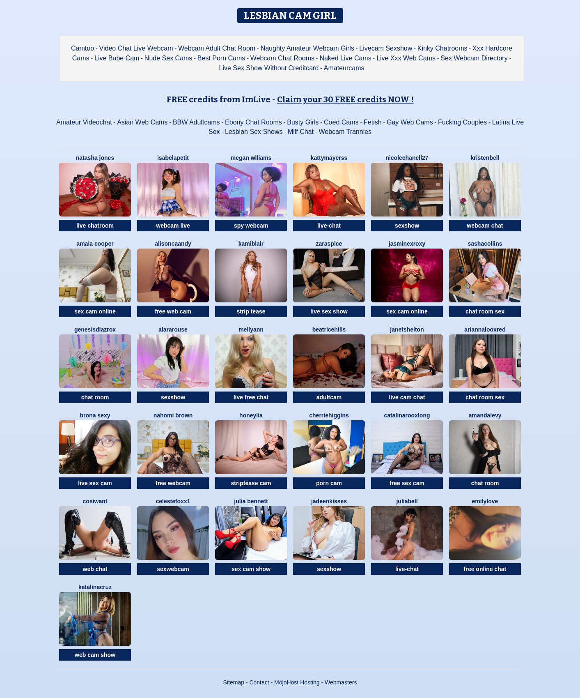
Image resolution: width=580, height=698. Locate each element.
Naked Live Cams (345, 58)
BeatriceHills (329, 329)
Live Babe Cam (116, 58)
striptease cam (251, 483)
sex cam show (251, 569)
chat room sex (484, 311)
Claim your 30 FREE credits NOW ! (345, 99)
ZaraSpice (329, 243)
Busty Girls (303, 122)
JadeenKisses (329, 501)
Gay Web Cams (410, 122)
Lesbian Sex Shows (254, 131)
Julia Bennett (251, 501)
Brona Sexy (95, 415)
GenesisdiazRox (95, 329)
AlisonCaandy (173, 243)
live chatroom (95, 225)
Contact (259, 682)
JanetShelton (407, 329)
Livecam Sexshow (385, 48)
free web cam (173, 311)
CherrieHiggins (328, 415)
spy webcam (251, 225)
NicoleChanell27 (406, 157)
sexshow (407, 225)
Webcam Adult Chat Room (216, 48)
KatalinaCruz (95, 587)
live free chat (251, 397)
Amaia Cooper (94, 243)
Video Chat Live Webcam (136, 48)
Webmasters (341, 682)
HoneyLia (251, 415)
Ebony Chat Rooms (253, 122)
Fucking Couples (462, 122)
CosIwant (95, 501)
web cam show (95, 655)
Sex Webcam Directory (473, 58)
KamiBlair (251, 243)
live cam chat (407, 397)
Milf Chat (301, 131)
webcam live (173, 225)
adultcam (329, 397)
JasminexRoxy (407, 243)
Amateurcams (344, 68)
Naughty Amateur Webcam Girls (307, 48)
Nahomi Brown (173, 415)
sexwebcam (173, 569)
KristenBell (484, 157)
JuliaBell (406, 501)
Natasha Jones (95, 157)
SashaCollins (485, 243)
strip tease (250, 311)
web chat (95, 569)
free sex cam (407, 483)
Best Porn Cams (221, 58)
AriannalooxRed (484, 329)
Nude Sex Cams (168, 58)
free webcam (173, 483)
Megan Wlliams (251, 157)
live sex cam (95, 483)
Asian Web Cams (142, 122)
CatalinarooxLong (407, 415)
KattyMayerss (329, 157)
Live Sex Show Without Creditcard (269, 68)
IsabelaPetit (173, 157)
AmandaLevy (484, 415)
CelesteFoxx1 (173, 501)
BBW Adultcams (196, 122)
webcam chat (485, 225)
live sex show (328, 311)
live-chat (329, 225)
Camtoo (82, 48)
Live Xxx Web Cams (406, 58)
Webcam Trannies (345, 131)
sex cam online (94, 311)
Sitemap (233, 682)
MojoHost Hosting (297, 682)
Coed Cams (341, 122)
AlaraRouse (173, 329)
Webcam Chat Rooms (282, 58)
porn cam (329, 483)
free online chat (485, 569)
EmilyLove (485, 501)
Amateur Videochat (84, 122)
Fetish (373, 122)
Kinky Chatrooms (442, 48)
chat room (95, 397)
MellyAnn (251, 329)
